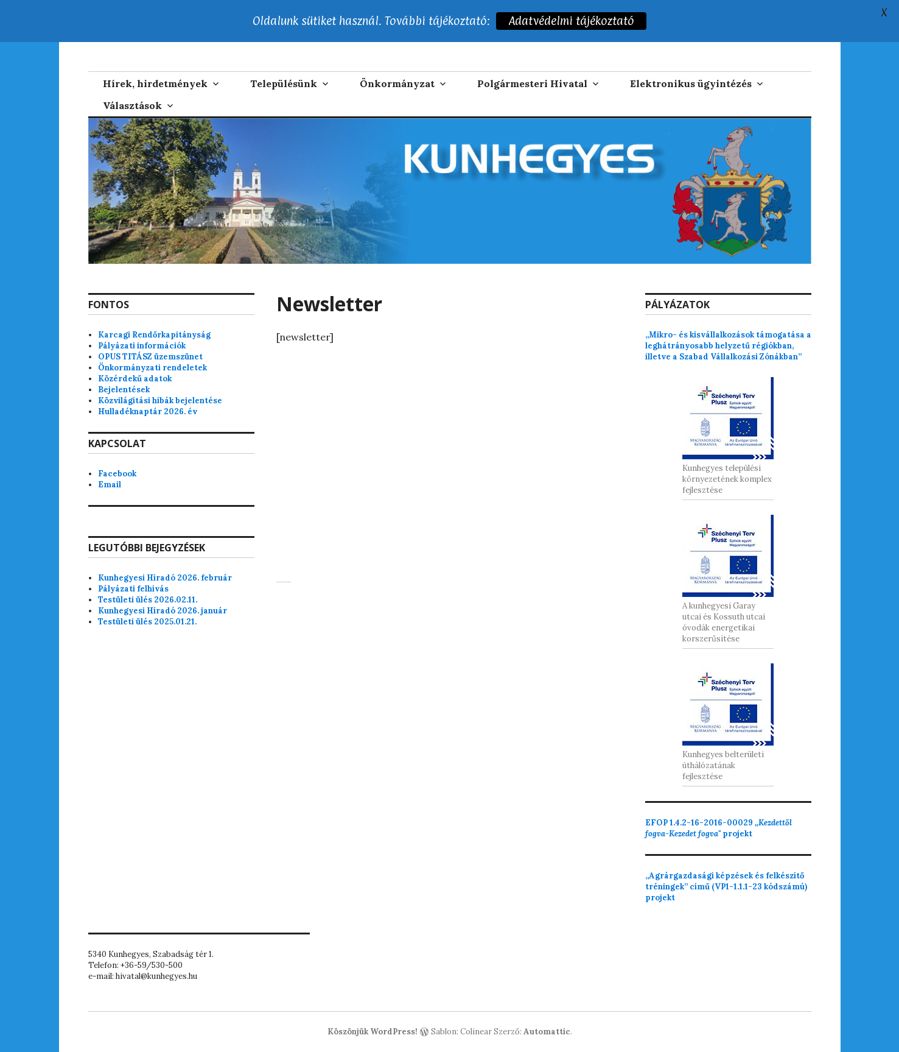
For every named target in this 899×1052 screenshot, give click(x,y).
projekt (718, 828)
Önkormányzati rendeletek (152, 367)
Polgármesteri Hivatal (532, 83)
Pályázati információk (142, 346)
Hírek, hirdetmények (155, 83)
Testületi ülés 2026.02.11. (147, 600)
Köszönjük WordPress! (372, 1031)
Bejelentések (124, 389)
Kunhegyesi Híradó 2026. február (165, 578)
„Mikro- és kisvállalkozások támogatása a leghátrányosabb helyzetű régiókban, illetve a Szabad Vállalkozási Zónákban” (728, 346)
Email (109, 484)
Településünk (283, 83)
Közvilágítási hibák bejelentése (160, 400)
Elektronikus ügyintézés (691, 83)
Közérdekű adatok (135, 378)
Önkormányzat (397, 83)
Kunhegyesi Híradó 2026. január (162, 610)
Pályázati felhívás (133, 589)
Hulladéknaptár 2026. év (147, 411)
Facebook (117, 473)
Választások (132, 105)
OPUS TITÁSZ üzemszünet (150, 356)
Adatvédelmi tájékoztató (572, 21)
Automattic (546, 1031)
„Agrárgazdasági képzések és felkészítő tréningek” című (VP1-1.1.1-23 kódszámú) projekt (726, 886)
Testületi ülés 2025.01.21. (147, 621)
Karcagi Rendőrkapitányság (154, 335)
